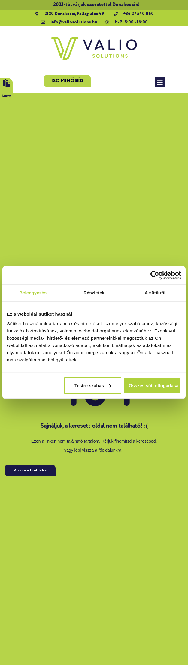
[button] (160, 82)
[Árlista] (6, 83)
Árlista (6, 96)
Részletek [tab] (94, 292)
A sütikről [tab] (155, 292)
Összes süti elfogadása (154, 385)
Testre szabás (92, 385)
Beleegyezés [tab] (33, 292)
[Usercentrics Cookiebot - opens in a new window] (155, 275)
